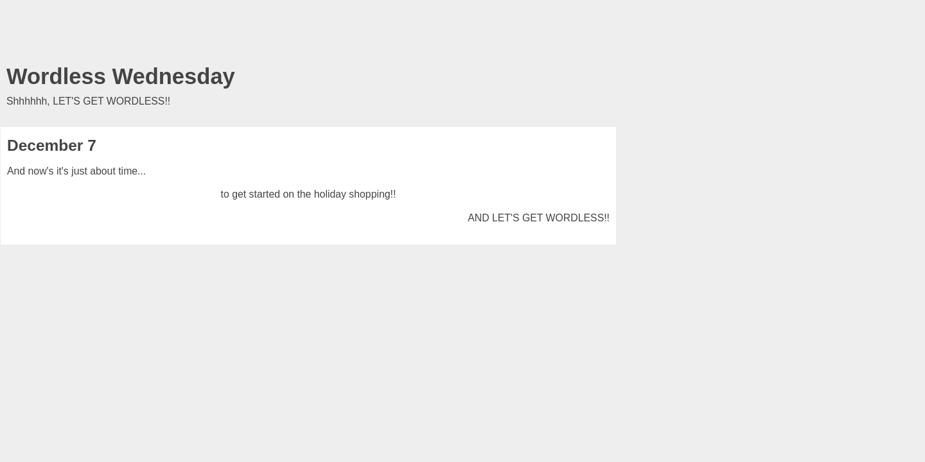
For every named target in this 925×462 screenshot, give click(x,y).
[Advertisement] (308, 35)
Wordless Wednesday (120, 76)
